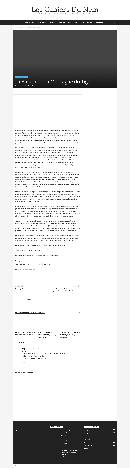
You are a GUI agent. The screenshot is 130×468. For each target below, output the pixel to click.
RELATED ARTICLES (22, 312)
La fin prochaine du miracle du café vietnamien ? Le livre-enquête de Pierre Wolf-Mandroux (70, 334)
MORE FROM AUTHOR (37, 312)
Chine (22, 269)
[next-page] (79, 313)
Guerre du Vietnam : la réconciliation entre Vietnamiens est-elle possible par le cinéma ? (47, 334)
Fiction (90, 23)
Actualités (29, 23)
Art (69, 23)
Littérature (42, 23)
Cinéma (62, 23)
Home (16, 27)
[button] (114, 22)
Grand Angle (79, 23)
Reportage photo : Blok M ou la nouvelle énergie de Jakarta (25, 333)
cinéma (27, 269)
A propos (99, 23)
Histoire (53, 23)
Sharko (19, 86)
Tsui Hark (33, 269)
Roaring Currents (21, 289)
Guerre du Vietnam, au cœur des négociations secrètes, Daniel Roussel (65, 290)
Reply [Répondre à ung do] (23, 362)
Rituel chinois (65, 441)
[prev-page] (77, 313)
